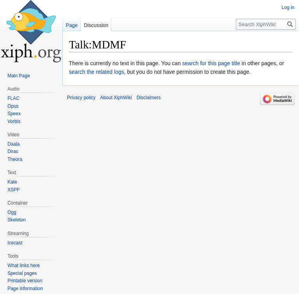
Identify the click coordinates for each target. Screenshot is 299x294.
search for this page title (211, 63)
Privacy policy (81, 97)
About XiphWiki (116, 97)
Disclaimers (149, 97)
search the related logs (96, 72)
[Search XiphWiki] (266, 24)
